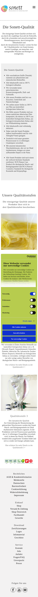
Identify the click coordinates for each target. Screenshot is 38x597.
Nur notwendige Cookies (19, 339)
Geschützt (19, 537)
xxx (19, 571)
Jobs (19, 551)
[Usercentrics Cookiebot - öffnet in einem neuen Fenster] (27, 256)
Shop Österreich (19, 512)
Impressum (19, 495)
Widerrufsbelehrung (19, 492)
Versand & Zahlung (19, 509)
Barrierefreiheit (19, 486)
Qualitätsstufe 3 (19, 416)
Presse (19, 563)
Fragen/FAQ (19, 557)
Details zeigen (27, 321)
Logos (19, 531)
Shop (19, 506)
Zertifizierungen (19, 528)
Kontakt (19, 548)
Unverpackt (19, 560)
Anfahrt (19, 554)
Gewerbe (19, 518)
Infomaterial (19, 534)
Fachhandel (19, 515)
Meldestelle (19, 480)
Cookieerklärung (19, 489)
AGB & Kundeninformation (19, 477)
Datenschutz (19, 483)
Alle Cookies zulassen (19, 327)
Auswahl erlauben (19, 333)
